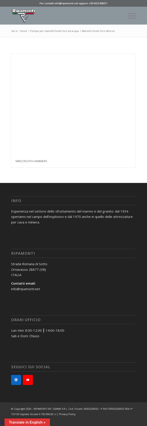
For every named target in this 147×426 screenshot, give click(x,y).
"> (1, 423)
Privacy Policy (67, 414)
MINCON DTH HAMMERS (31, 161)
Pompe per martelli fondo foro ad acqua (54, 31)
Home (23, 31)
